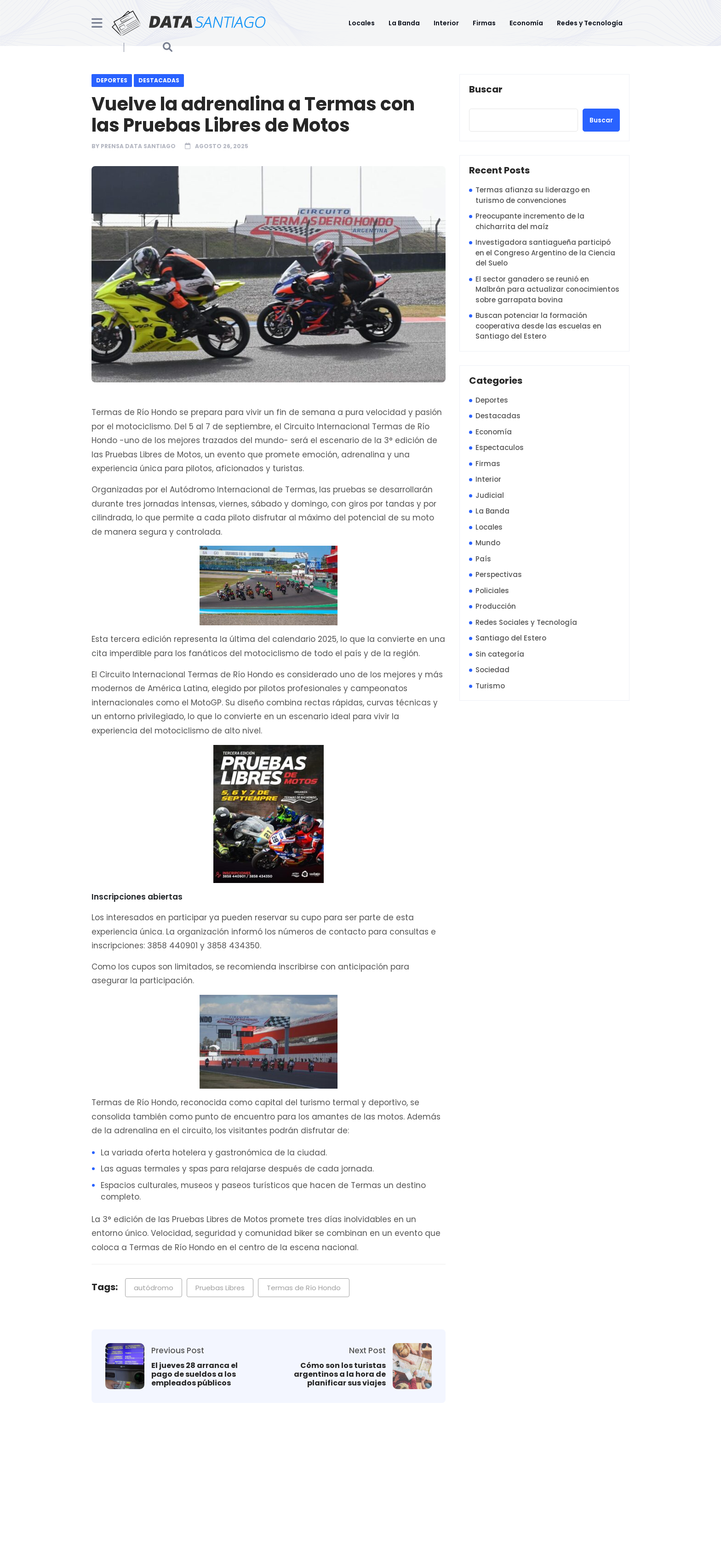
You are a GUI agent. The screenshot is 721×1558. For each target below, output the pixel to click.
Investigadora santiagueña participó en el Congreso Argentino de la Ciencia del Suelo (545, 252)
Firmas (484, 23)
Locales (362, 23)
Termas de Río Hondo (304, 1288)
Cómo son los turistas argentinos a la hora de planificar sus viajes (340, 1374)
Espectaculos (499, 447)
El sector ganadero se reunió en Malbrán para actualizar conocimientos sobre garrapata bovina (547, 289)
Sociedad (492, 670)
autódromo (153, 1288)
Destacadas (158, 80)
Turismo (490, 686)
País (483, 559)
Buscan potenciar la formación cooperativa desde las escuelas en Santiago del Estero (538, 326)
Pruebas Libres (220, 1288)
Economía (526, 23)
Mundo (487, 543)
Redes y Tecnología (590, 23)
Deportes (111, 80)
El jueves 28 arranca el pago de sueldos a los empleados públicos (194, 1374)
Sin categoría (499, 654)
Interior (446, 23)
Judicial (489, 495)
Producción (495, 606)
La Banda (404, 23)
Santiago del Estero (510, 638)
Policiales (492, 590)
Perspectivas (498, 574)
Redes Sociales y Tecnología (526, 622)
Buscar (486, 90)
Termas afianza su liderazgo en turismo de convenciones (532, 195)
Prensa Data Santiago (138, 146)
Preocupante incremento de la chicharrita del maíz (529, 221)
